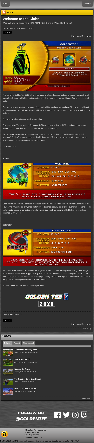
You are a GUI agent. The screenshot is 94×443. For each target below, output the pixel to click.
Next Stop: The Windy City (25, 389)
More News (86, 398)
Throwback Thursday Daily (25, 350)
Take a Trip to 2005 (22, 359)
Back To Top (87, 329)
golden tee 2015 (14, 314)
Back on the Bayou (22, 369)
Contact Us (38, 437)
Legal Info (28, 437)
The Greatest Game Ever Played (27, 379)
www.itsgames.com (32, 435)
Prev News (76, 36)
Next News (86, 36)
